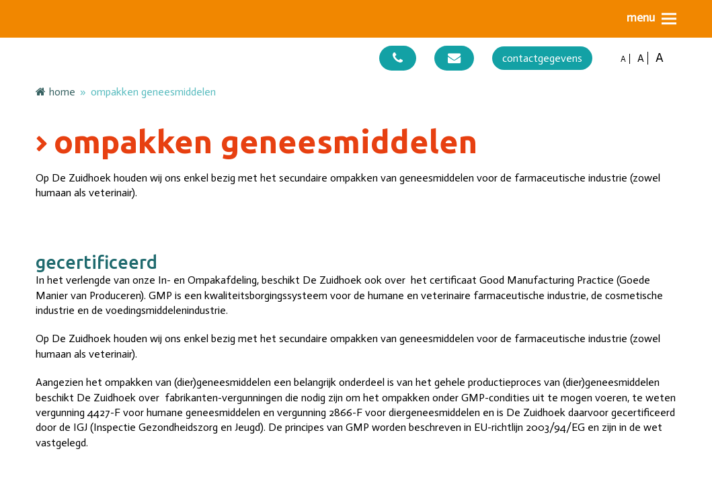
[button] (651, 18)
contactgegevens (542, 58)
